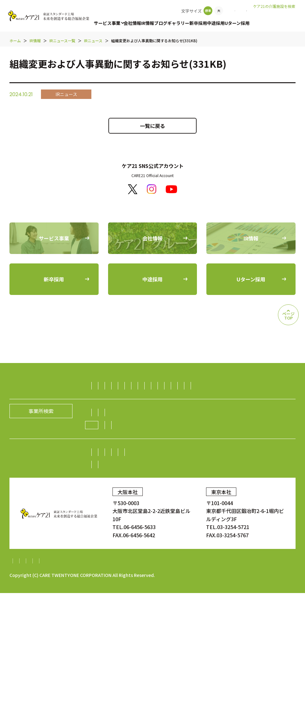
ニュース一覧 (185, 498)
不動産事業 (232, 447)
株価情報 (259, 526)
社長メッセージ (113, 486)
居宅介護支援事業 (272, 385)
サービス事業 (107, 23)
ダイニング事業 (196, 447)
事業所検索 (195, 11)
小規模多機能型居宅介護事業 (129, 398)
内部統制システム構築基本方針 (190, 670)
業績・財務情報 (197, 526)
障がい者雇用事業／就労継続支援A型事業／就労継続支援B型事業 (170, 459)
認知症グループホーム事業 (215, 385)
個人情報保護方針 (66, 670)
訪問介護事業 (111, 385)
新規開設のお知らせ (229, 498)
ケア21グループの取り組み (130, 499)
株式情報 (232, 526)
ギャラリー (178, 23)
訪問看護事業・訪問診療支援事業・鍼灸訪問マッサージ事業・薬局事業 (176, 422)
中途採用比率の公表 (99, 576)
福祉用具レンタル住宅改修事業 (250, 398)
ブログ (160, 23)
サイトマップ (24, 670)
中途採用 (216, 23)
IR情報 (147, 23)
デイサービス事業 (188, 398)
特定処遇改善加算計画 (258, 670)
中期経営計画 (111, 550)
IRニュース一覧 (150, 550)
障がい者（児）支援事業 (124, 410)
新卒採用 (198, 23)
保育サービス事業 (178, 410)
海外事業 (260, 459)
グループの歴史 (221, 486)
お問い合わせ (229, 11)
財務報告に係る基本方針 (121, 670)
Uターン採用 (237, 23)
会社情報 (132, 23)
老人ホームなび (274, 16)
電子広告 (106, 538)
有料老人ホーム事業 (155, 385)
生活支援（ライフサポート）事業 (134, 447)
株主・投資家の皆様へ (121, 526)
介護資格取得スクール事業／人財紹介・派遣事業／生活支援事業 (169, 435)
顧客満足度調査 (239, 576)
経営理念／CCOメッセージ (168, 486)
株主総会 (163, 526)
